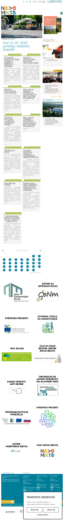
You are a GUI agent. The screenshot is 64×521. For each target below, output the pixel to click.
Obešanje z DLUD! (9, 151)
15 (33, 263)
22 (33, 266)
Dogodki (5, 38)
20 (21, 266)
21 (27, 266)
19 (16, 266)
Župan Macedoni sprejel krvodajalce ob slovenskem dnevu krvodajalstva (52, 89)
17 (4, 266)
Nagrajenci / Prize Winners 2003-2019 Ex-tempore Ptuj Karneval (30, 187)
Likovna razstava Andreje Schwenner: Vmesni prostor (31, 154)
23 (39, 266)
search (36, 1)
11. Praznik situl (51, 60)
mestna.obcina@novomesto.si (29, 487)
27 (21, 270)
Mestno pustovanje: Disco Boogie (10, 91)
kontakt (39, 1)
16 (39, 263)
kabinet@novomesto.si (41, 484)
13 (21, 263)
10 (4, 263)
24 (4, 270)
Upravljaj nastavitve (42, 515)
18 (10, 266)
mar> (40, 250)
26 (16, 270)
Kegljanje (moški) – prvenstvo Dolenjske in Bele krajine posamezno (29, 94)
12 (16, 263)
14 (27, 263)
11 (10, 263)
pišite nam (8, 501)
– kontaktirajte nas (55, 1)
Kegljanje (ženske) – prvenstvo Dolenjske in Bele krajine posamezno (29, 122)
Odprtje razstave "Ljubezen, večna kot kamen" (9, 121)
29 (33, 270)
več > (5, 83)
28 (27, 270)
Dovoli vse (34, 510)
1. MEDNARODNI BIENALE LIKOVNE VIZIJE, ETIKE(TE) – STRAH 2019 (12, 219)
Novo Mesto (12, 10)
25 (10, 270)
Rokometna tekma (9, 184)
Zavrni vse (51, 510)
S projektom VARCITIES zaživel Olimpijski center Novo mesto (52, 121)
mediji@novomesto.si (55, 484)
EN (44, 2)
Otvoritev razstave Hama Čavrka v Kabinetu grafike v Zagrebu (11, 62)
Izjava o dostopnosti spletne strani (12, 505)
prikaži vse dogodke (35, 272)
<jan (3, 250)
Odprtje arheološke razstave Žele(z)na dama (30, 60)
